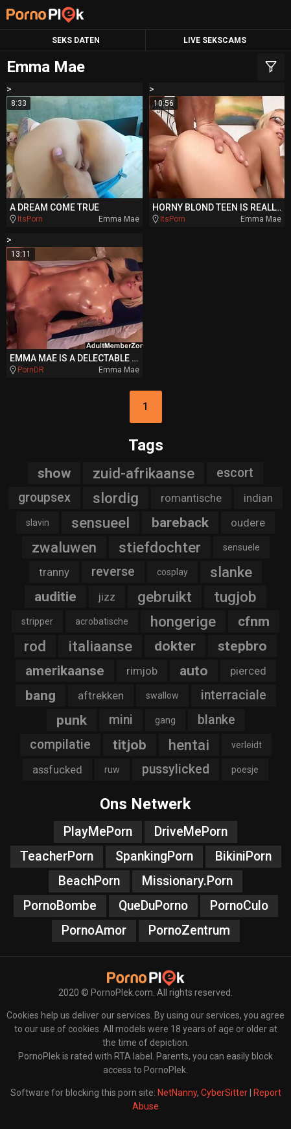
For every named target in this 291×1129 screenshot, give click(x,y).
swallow (162, 695)
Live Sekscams (214, 40)
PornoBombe (60, 905)
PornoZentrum (189, 930)
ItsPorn (30, 219)
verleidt (246, 745)
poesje (245, 769)
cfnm (254, 621)
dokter (175, 646)
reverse (113, 571)
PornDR (30, 369)
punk (71, 720)
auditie (55, 596)
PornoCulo (239, 905)
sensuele (241, 547)
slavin (37, 522)
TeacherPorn (56, 856)
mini (121, 719)
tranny (54, 571)
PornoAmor (94, 930)
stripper (37, 621)
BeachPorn (89, 881)
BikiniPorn (243, 856)
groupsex (44, 497)
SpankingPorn (154, 856)
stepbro (242, 646)
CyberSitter (224, 1092)
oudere (248, 522)
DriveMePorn (190, 831)
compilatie (60, 744)
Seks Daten (76, 40)
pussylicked (175, 769)
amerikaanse (64, 671)
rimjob (141, 670)
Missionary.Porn (187, 881)
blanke (216, 719)
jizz (107, 596)
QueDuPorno (153, 905)
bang (40, 695)
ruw (112, 769)
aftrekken (101, 695)
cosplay (172, 572)
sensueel (100, 522)
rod (35, 646)
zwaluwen (64, 547)
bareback (180, 522)
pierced (248, 670)
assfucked (57, 769)
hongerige (183, 621)
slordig (116, 497)
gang (165, 720)
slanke (231, 572)
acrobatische (101, 621)
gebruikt (164, 596)
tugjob (235, 596)
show (54, 473)
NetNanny (177, 1092)
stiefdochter (160, 547)
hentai (189, 744)
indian (258, 497)
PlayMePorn (98, 831)
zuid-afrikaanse (143, 473)
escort (234, 472)
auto (194, 671)
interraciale (233, 695)
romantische (191, 497)
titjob (129, 745)
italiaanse (100, 646)
